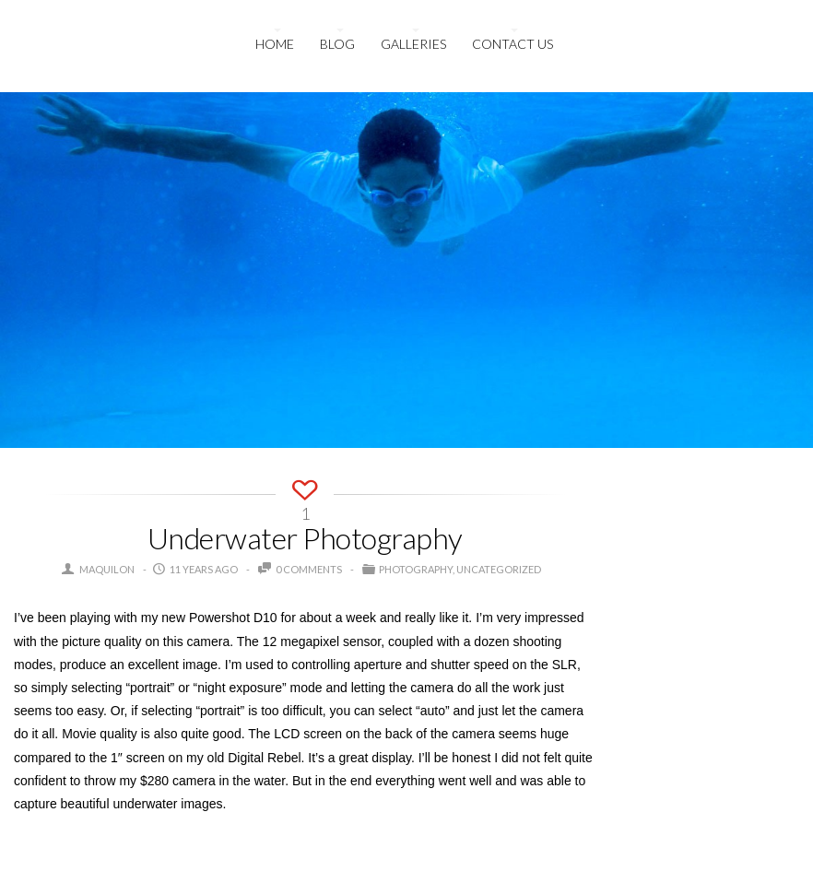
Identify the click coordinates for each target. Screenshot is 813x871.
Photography (416, 569)
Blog (337, 44)
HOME (274, 44)
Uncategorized (498, 569)
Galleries (413, 44)
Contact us (512, 44)
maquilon (107, 569)
